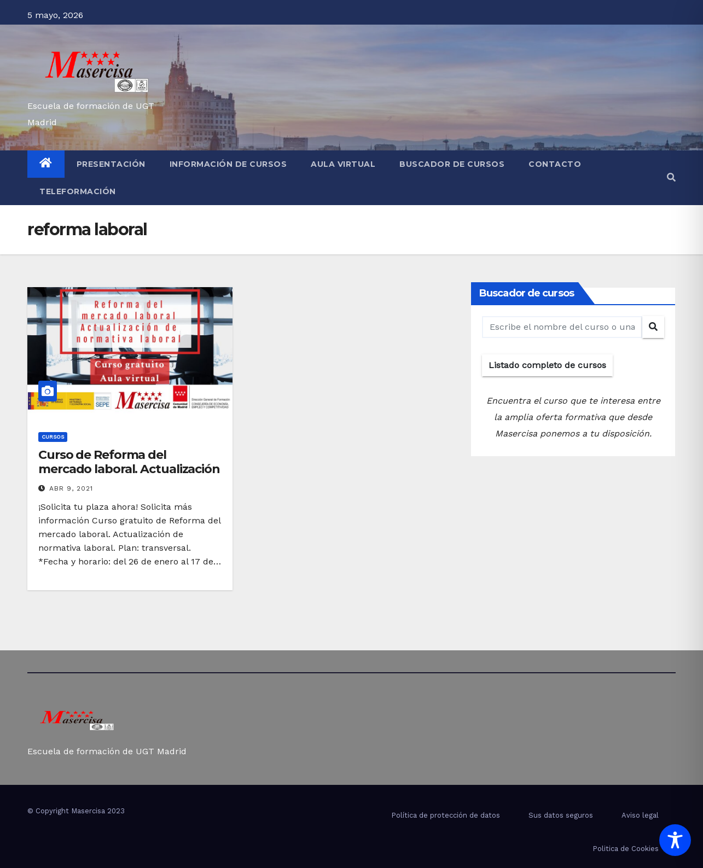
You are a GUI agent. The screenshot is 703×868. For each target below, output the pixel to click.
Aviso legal (640, 815)
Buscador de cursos (451, 164)
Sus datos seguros (560, 815)
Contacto (554, 164)
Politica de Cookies (625, 848)
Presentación (111, 164)
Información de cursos (228, 164)
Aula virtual (343, 164)
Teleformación (77, 191)
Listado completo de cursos (547, 365)
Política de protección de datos (445, 815)
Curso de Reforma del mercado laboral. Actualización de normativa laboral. (129, 469)
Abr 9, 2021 (71, 488)
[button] (671, 177)
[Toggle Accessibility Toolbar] (675, 840)
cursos (53, 437)
